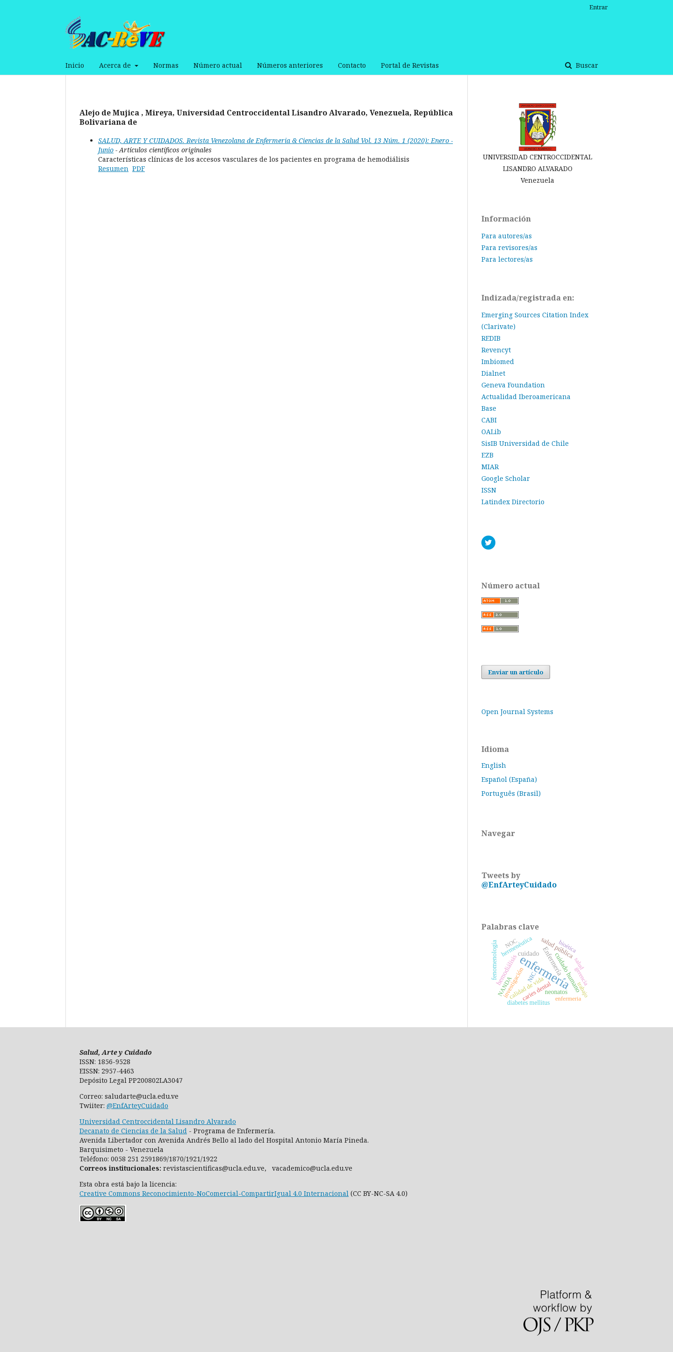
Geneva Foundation (513, 384)
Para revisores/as (509, 247)
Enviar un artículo (516, 672)
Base (488, 408)
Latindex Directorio (512, 501)
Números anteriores (290, 65)
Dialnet (493, 373)
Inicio (74, 65)
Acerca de (116, 65)
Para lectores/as (507, 259)
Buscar (586, 65)
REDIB (491, 338)
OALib (491, 431)
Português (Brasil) (511, 793)
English (493, 765)
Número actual (217, 65)
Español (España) (509, 779)
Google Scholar (505, 478)
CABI (489, 419)
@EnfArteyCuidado (519, 885)
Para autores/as (506, 235)
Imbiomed (497, 361)
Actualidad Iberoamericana (526, 396)
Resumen (113, 168)
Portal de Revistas (410, 65)
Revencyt (496, 349)
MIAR (490, 466)
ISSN (488, 490)
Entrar (598, 7)
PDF (138, 168)
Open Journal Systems (517, 711)
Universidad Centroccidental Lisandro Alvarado (157, 1121)
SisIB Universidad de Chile (525, 443)
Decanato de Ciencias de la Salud (133, 1130)
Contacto (352, 65)
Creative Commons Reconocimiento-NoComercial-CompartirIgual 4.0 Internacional (214, 1193)
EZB (487, 455)
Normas (166, 65)
